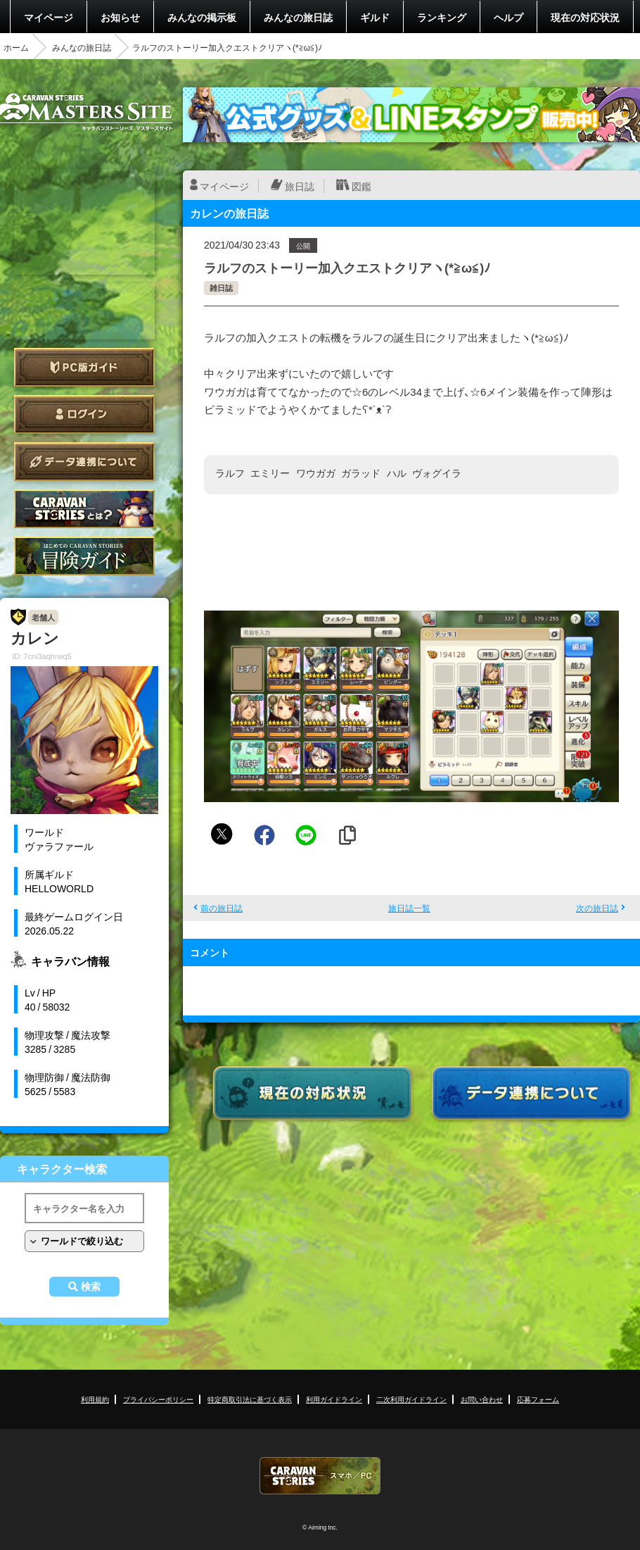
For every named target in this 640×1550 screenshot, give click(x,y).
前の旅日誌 (221, 907)
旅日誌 (299, 186)
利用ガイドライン (334, 1399)
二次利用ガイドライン (411, 1399)
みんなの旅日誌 (298, 17)
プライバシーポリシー (158, 1399)
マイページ (48, 17)
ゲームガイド (84, 556)
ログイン (84, 414)
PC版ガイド (84, 367)
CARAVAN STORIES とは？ (84, 508)
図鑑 (361, 186)
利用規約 (95, 1399)
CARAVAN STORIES (320, 1475)
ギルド (375, 17)
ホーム (16, 47)
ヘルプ (508, 17)
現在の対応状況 (585, 17)
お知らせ (120, 17)
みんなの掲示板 (201, 17)
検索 (91, 1287)
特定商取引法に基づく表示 (249, 1399)
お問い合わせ (482, 1399)
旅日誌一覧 (409, 907)
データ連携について (84, 461)
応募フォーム (538, 1399)
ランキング (441, 17)
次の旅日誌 (597, 907)
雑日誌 (221, 288)
